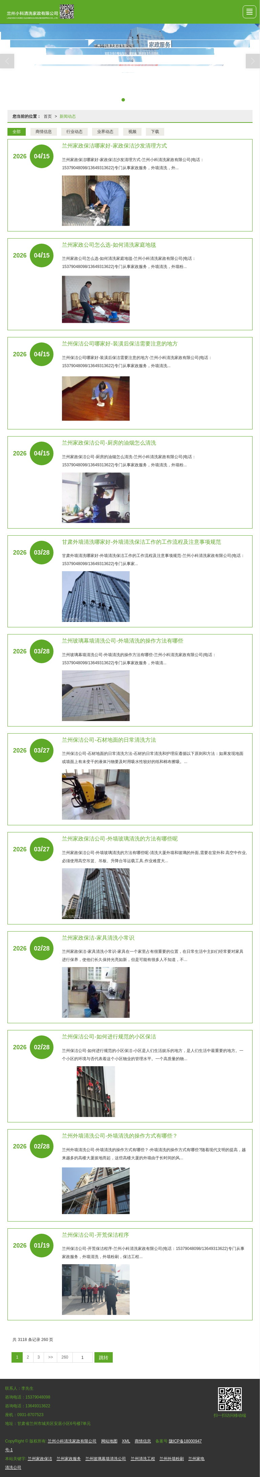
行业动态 (74, 131)
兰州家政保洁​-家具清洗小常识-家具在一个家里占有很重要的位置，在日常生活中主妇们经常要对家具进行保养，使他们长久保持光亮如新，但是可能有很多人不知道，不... (152, 955)
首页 (48, 116)
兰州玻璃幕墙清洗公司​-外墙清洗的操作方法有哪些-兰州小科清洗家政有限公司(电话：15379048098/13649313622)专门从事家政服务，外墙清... (139, 658)
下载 (155, 131)
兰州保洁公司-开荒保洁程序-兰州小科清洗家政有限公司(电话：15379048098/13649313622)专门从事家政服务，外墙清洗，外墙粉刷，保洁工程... (153, 1252)
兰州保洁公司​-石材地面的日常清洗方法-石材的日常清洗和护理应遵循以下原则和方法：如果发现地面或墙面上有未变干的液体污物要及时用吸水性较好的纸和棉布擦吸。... (152, 757)
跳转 (103, 1357)
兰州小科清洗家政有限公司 (72, 1441)
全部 (17, 131)
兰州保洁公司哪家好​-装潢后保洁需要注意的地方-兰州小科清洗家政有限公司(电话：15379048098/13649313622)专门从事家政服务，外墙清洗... (137, 361)
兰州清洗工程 (143, 1458)
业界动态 (105, 131)
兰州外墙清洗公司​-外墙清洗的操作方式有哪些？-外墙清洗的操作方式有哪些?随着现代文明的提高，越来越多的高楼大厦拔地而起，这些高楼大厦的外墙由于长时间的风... (154, 1153)
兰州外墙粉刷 (171, 1458)
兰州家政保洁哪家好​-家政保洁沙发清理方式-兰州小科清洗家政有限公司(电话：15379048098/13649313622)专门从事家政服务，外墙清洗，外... (133, 163)
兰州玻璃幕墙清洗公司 (105, 1458)
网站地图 (109, 1441)
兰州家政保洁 (40, 1458)
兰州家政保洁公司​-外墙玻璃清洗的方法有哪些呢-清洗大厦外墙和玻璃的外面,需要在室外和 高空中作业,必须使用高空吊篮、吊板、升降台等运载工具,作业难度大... (154, 856)
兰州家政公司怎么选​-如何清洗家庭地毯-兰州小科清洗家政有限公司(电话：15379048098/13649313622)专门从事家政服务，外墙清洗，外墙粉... (129, 262)
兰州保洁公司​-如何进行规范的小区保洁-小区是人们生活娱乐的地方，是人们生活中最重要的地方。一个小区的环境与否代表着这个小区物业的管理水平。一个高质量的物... (152, 1054)
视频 (132, 131)
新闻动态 (68, 116)
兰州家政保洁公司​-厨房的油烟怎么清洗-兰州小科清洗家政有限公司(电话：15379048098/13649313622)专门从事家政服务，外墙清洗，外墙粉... (129, 460)
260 (64, 1357)
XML (126, 1441)
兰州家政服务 (69, 1458)
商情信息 (44, 131)
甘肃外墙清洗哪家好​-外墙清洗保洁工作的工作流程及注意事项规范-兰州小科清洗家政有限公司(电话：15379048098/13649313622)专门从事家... (153, 559)
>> (50, 1357)
